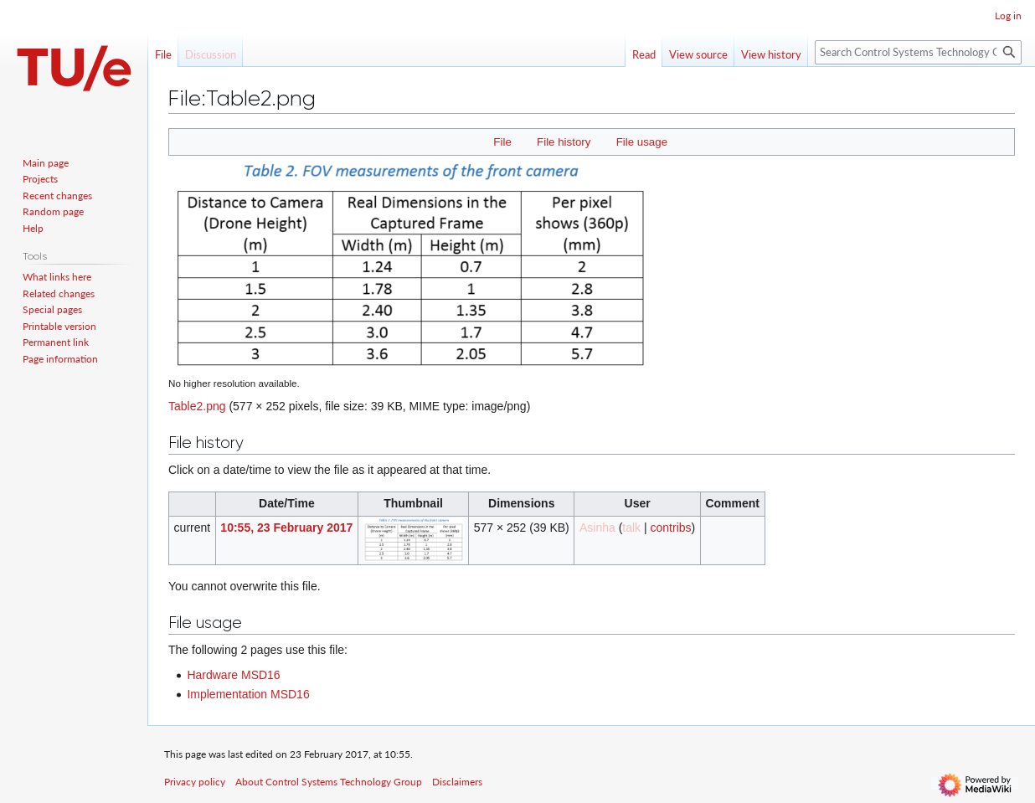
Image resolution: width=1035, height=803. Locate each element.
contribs (671, 527)
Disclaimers (457, 781)
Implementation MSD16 (248, 694)
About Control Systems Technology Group (328, 781)
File (502, 142)
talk (631, 527)
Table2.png (197, 406)
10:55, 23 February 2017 (286, 527)
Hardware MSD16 (233, 675)
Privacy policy (194, 781)
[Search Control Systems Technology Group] (918, 52)
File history (563, 142)
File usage (641, 142)
